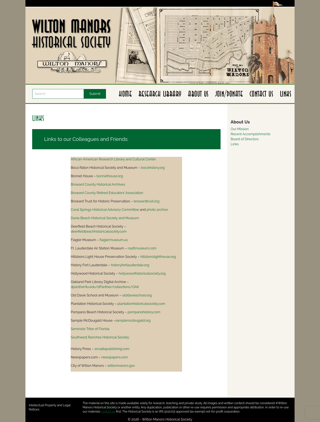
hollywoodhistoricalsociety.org (142, 273)
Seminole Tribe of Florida (90, 329)
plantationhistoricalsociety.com (141, 304)
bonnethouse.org (110, 176)
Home (125, 94)
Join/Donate (229, 94)
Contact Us (261, 94)
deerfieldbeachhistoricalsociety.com (99, 231)
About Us (198, 94)
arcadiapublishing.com (112, 349)
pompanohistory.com (144, 312)
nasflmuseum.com (142, 248)
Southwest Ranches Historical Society (100, 337)
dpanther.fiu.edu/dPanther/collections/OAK (105, 287)
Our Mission (240, 129)
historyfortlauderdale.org (130, 265)
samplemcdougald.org (133, 320)
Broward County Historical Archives (98, 184)
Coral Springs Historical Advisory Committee (105, 210)
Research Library (160, 94)
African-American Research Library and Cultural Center (113, 159)
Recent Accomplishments (250, 134)
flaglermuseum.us (114, 240)
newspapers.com (114, 357)
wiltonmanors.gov (121, 366)
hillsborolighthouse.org (158, 257)
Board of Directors (245, 139)
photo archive (157, 210)
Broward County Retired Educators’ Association (107, 193)
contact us (108, 411)
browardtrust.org (146, 201)
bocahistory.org (153, 168)
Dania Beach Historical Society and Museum (105, 218)
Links (285, 94)
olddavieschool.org (137, 295)
